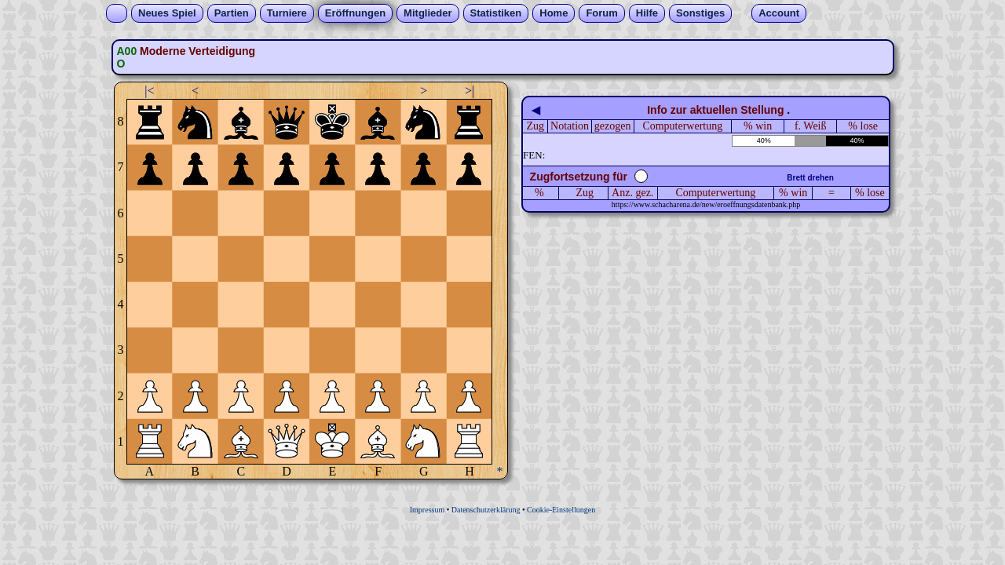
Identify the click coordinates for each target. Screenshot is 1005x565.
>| (469, 90)
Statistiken (496, 13)
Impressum (427, 509)
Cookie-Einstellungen (561, 509)
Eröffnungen (355, 13)
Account (778, 13)
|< (149, 90)
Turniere (287, 13)
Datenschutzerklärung (486, 509)
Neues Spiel (167, 13)
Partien (231, 13)
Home (553, 13)
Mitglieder (427, 13)
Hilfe (647, 13)
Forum (601, 13)
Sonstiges (700, 13)
